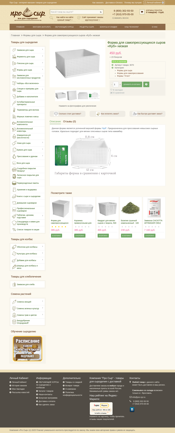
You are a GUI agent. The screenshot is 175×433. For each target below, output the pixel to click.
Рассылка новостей (20, 392)
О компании (70, 389)
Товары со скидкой (73, 382)
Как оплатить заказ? (107, 114)
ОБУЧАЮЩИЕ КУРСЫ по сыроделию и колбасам (47, 385)
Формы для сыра (32, 35)
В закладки (118, 90)
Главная (15, 35)
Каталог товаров (46, 391)
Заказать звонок (120, 18)
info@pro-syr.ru (138, 397)
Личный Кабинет (19, 382)
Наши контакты (45, 394)
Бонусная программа (48, 398)
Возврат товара (72, 385)
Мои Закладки (18, 389)
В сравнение (118, 93)
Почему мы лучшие (133, 3)
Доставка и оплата (47, 401)
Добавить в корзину (131, 84)
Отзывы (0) (69, 121)
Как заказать (98, 3)
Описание (55, 121)
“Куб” (104, 128)
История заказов (19, 385)
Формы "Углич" (123, 76)
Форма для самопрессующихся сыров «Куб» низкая (72, 35)
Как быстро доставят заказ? (147, 114)
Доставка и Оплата (114, 3)
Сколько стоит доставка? (67, 114)
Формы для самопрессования (130, 73)
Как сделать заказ (47, 404)
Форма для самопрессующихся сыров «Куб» (59, 223)
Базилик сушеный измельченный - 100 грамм (130, 223)
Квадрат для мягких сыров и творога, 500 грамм (107, 223)
